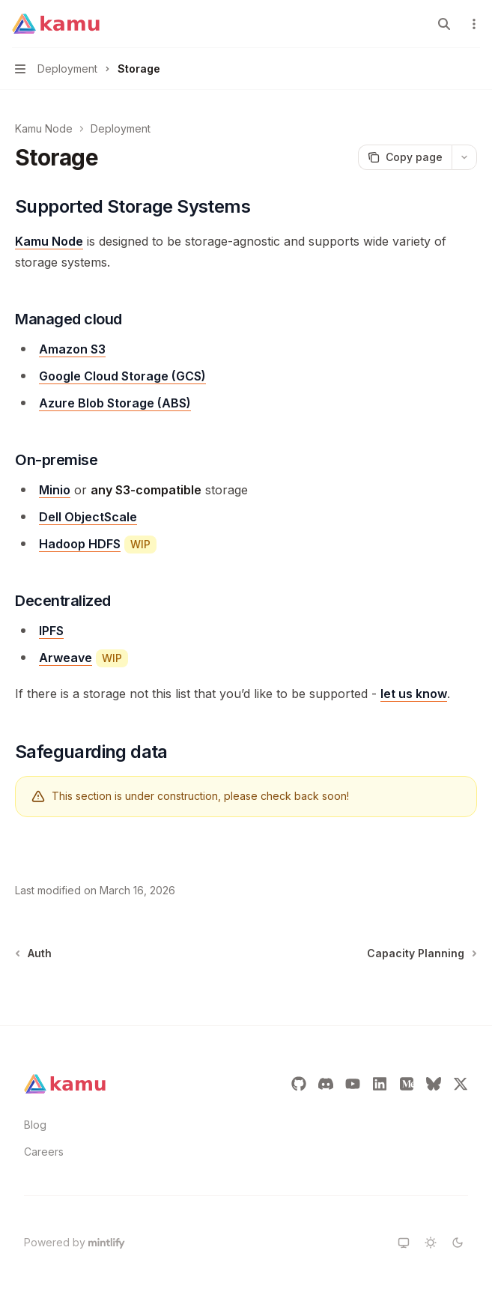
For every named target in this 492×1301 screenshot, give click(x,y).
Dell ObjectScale (88, 516)
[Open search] (444, 24)
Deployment (121, 128)
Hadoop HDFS (80, 543)
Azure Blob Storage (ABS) (115, 402)
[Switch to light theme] (430, 1242)
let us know (413, 693)
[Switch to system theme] (403, 1242)
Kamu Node (44, 128)
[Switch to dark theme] (457, 1242)
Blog (35, 1124)
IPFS (51, 630)
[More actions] (472, 23)
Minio (54, 489)
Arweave (65, 657)
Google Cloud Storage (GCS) (122, 376)
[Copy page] (405, 157)
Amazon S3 (72, 349)
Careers (44, 1151)
